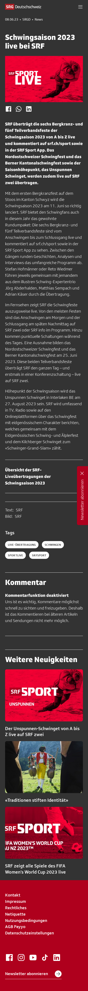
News (39, 19)
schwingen (53, 544)
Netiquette (15, 914)
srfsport (39, 555)
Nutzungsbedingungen (26, 920)
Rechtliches (15, 907)
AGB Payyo (15, 926)
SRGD (26, 19)
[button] (80, 6)
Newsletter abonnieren (33, 973)
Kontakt (12, 895)
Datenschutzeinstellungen (29, 933)
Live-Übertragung (22, 544)
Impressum (15, 901)
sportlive (15, 555)
